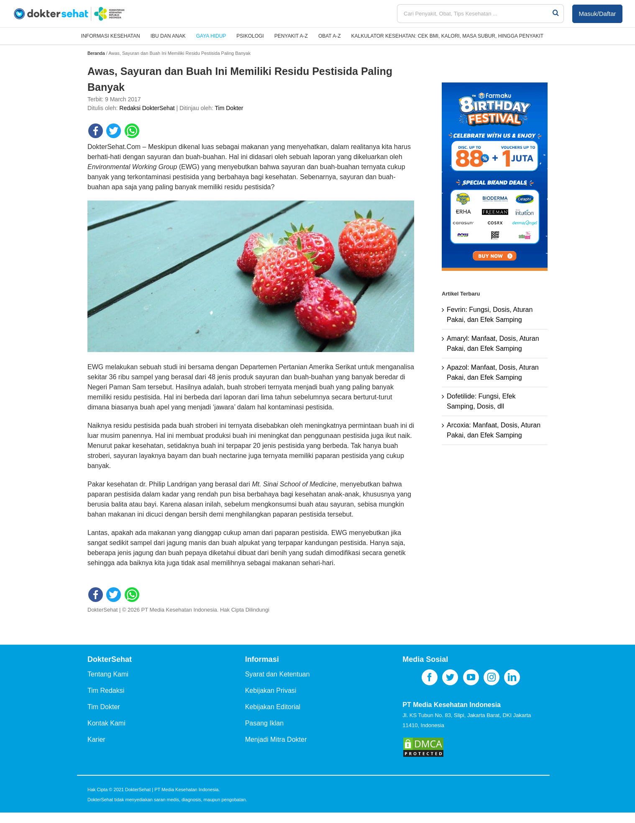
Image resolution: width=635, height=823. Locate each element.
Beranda (96, 53)
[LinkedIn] (512, 677)
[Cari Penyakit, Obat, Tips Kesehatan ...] (474, 13)
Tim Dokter (229, 108)
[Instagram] (491, 677)
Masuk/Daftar (597, 13)
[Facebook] (430, 677)
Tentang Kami (107, 674)
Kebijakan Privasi (271, 690)
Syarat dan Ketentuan (277, 674)
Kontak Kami (106, 723)
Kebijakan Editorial (273, 706)
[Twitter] (450, 677)
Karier (96, 739)
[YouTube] (471, 677)
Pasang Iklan (264, 723)
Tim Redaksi (105, 690)
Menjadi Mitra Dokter (276, 739)
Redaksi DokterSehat (146, 108)
